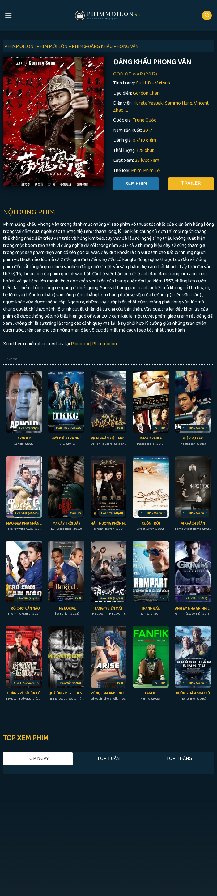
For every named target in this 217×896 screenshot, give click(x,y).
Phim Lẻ (151, 170)
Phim (136, 170)
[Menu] (8, 15)
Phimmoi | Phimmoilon (94, 344)
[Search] (207, 16)
